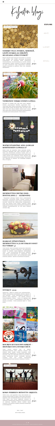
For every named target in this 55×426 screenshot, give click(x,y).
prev (18, 410)
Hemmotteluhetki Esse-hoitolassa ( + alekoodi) (16, 194)
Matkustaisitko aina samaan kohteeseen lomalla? (18, 146)
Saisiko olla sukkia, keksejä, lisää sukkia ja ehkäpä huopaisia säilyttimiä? (19, 53)
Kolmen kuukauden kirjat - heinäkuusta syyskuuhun (18, 345)
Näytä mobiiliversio (20, 412)
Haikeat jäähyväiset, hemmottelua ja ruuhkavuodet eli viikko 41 (20, 243)
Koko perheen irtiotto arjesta (20, 392)
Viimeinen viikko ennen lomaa (19, 101)
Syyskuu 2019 (9, 290)
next (22, 410)
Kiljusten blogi (25, 424)
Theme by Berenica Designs (35, 424)
